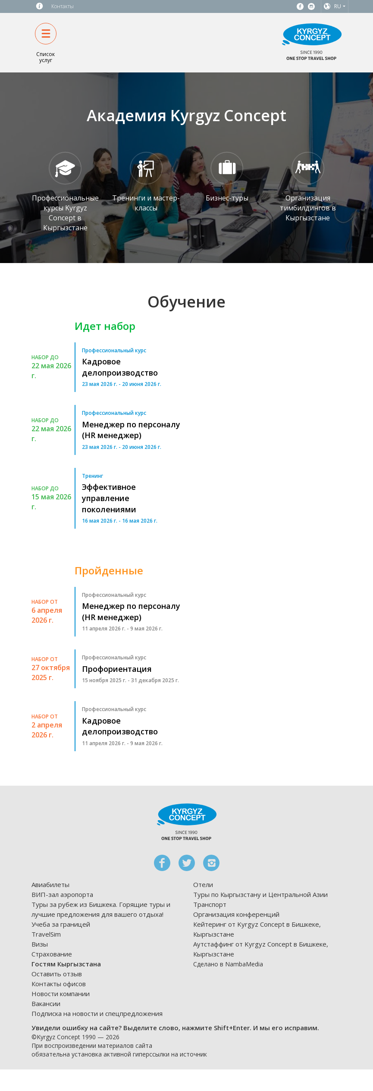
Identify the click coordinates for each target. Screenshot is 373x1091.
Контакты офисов (58, 983)
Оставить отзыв (56, 973)
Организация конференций (236, 914)
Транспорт (209, 904)
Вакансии (45, 1003)
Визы (39, 944)
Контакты (62, 6)
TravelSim (46, 934)
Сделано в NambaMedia (228, 964)
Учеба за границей (60, 924)
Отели (203, 884)
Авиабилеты (50, 884)
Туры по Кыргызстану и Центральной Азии (260, 894)
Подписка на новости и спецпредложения (97, 1013)
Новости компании (60, 993)
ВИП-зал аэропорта (62, 894)
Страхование (51, 954)
